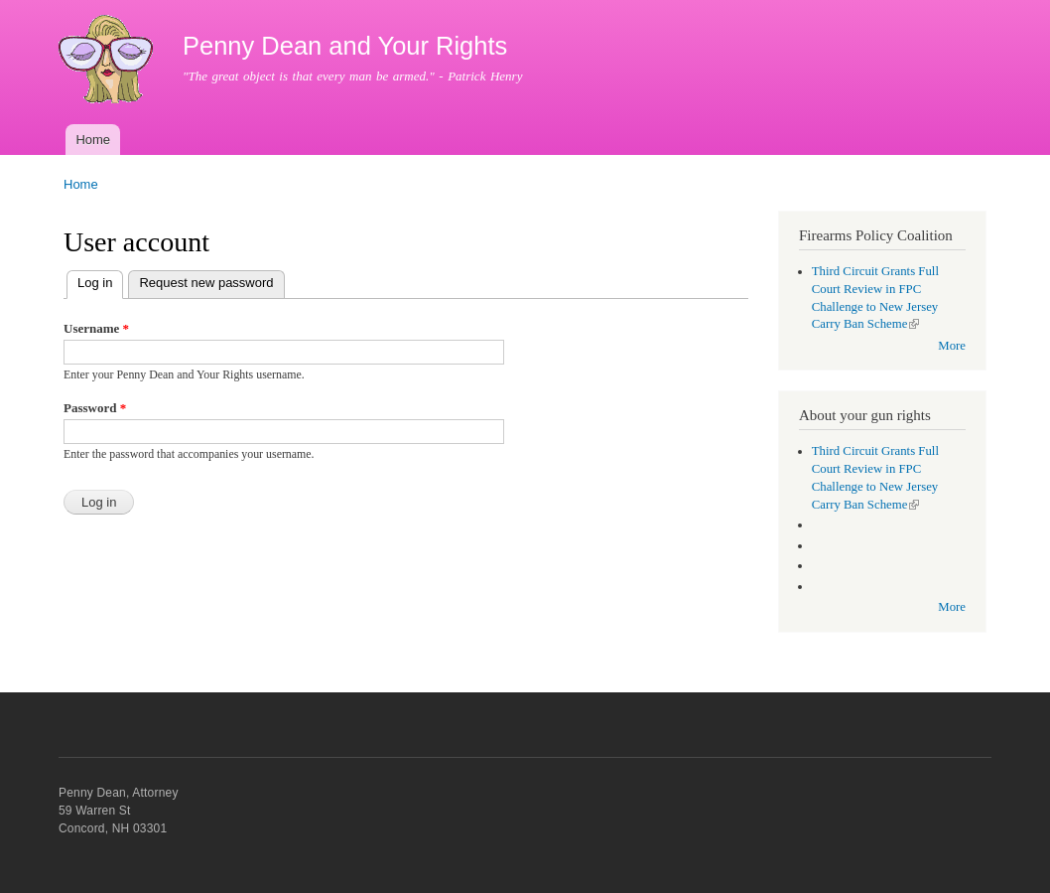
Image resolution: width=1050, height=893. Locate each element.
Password (95, 407)
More (952, 346)
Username (96, 328)
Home (92, 139)
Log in (100, 280)
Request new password (206, 282)
